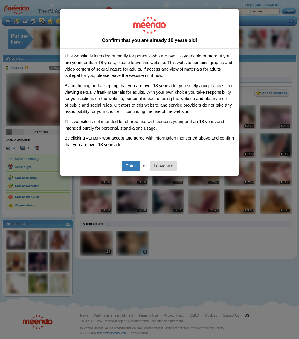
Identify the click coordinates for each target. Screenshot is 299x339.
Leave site (163, 166)
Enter (131, 166)
